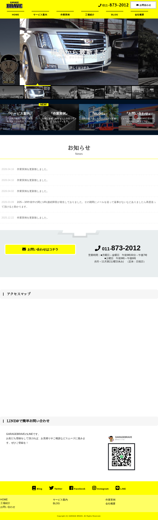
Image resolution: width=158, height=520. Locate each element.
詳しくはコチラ (79, 67)
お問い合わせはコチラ (40, 251)
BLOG (114, 14)
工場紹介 (89, 14)
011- (118, 250)
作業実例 (65, 14)
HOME (15, 14)
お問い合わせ (7, 507)
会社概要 (139, 14)
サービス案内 (40, 14)
